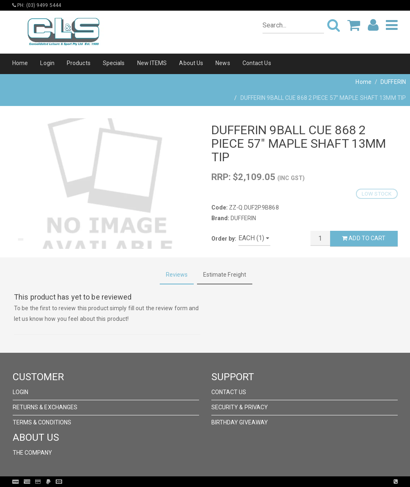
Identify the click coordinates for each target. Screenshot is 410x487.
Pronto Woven (222, 482)
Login (47, 63)
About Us (191, 63)
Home (20, 63)
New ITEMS (152, 63)
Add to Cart (363, 238)
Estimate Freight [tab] (225, 274)
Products (79, 63)
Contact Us (256, 63)
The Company (32, 452)
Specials (114, 63)
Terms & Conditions (42, 422)
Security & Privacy (239, 407)
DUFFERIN (393, 82)
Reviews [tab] (177, 274)
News (222, 63)
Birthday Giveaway (239, 422)
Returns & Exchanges (45, 407)
